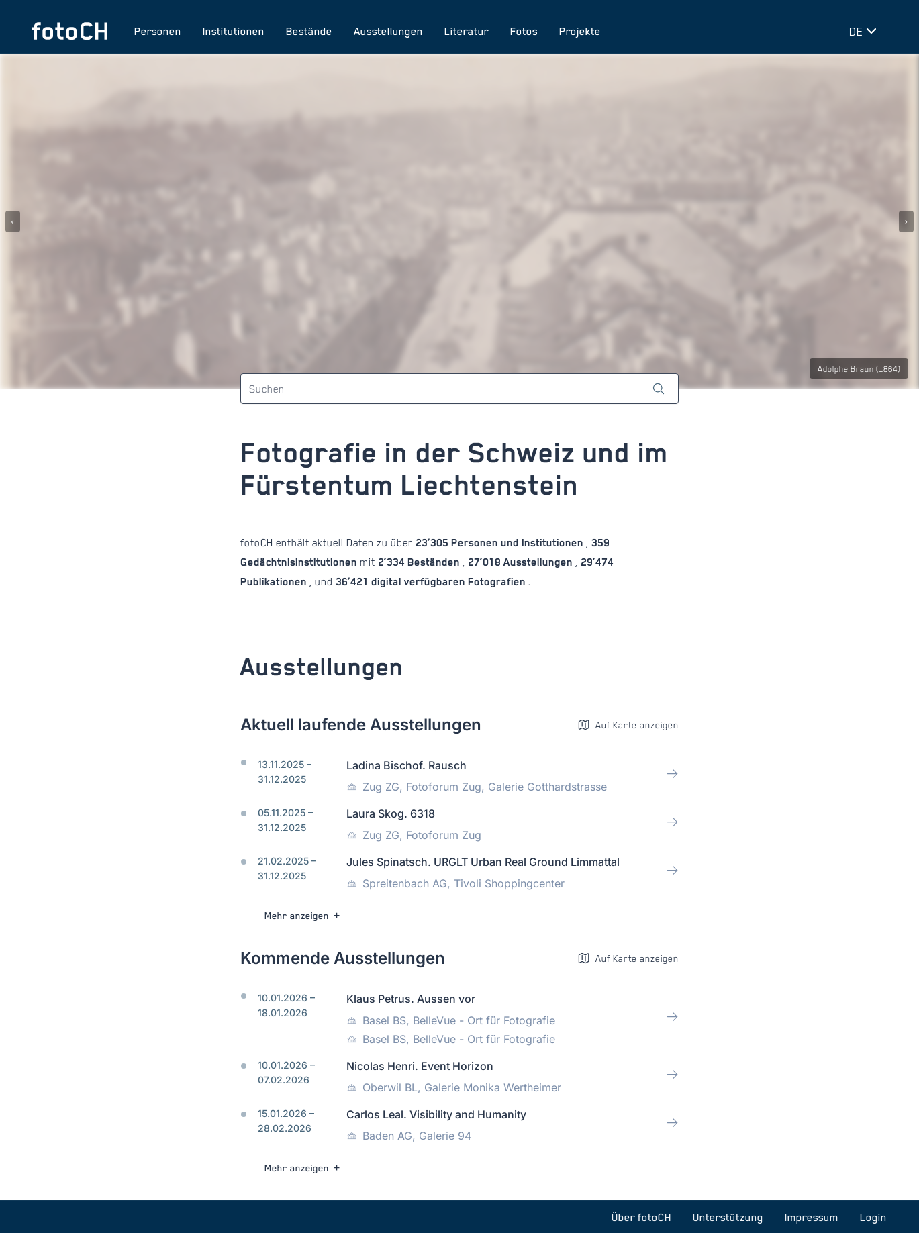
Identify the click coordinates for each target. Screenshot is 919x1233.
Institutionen (233, 31)
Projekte (580, 31)
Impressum (811, 1217)
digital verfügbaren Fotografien (448, 581)
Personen (157, 31)
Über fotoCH (641, 1217)
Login (873, 1217)
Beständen (434, 562)
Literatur (466, 31)
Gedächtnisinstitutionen (300, 562)
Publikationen (274, 581)
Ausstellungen (388, 31)
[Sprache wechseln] (865, 30)
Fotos (524, 31)
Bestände (309, 31)
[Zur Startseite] (69, 31)
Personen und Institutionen (517, 542)
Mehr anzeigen (303, 915)
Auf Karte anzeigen (628, 724)
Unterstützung (728, 1217)
